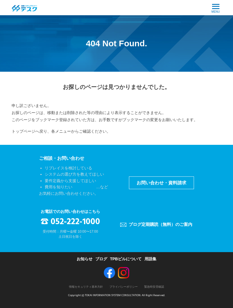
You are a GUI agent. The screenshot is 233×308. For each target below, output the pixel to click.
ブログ (101, 259)
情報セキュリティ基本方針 (86, 286)
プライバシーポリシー (123, 286)
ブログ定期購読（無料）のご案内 (160, 224)
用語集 (150, 259)
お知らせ (84, 259)
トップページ (23, 131)
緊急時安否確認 (154, 286)
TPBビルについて (126, 259)
